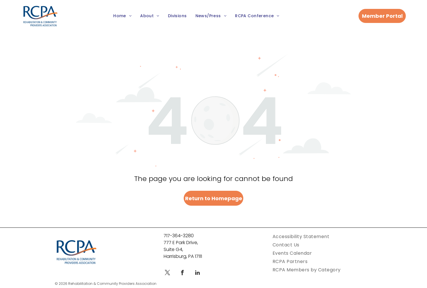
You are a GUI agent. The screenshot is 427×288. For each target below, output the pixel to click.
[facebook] (183, 273)
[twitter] (168, 273)
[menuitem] (122, 16)
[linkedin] (197, 273)
